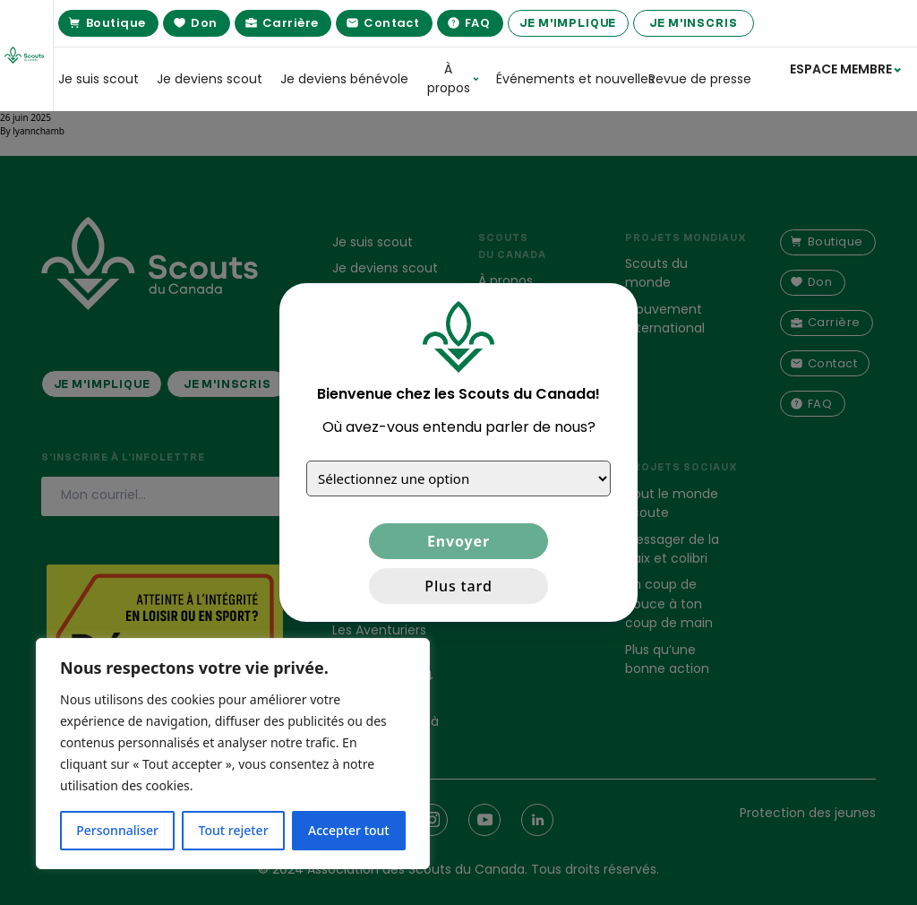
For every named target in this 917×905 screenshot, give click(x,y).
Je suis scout (98, 79)
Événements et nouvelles (563, 79)
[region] (233, 753)
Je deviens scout (209, 79)
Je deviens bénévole (344, 79)
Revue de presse (699, 79)
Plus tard (458, 586)
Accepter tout (349, 830)
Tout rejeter (234, 830)
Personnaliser (117, 830)
